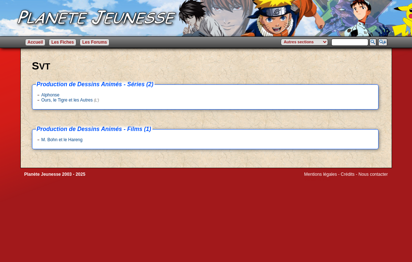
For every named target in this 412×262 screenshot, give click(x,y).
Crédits (348, 174)
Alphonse (50, 95)
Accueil (35, 42)
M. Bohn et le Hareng (62, 139)
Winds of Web (317, 179)
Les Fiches (62, 42)
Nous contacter (373, 174)
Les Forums (94, 42)
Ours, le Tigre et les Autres (70, 100)
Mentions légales (320, 174)
